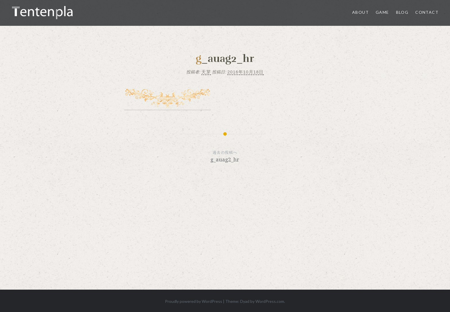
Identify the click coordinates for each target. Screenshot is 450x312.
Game (382, 12)
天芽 (206, 72)
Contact (427, 12)
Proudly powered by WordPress (193, 301)
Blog (402, 12)
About (360, 12)
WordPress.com (269, 301)
